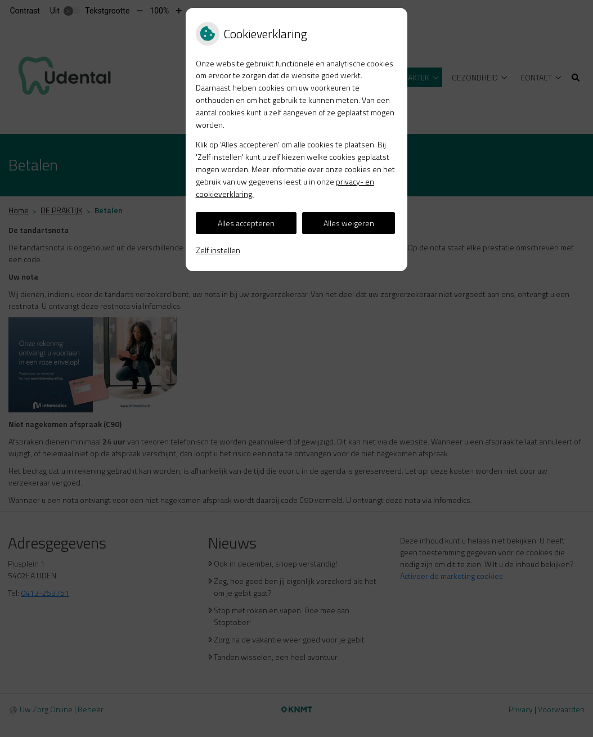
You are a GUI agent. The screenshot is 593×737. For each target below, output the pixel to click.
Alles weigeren (349, 223)
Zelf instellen (218, 250)
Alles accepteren (246, 223)
